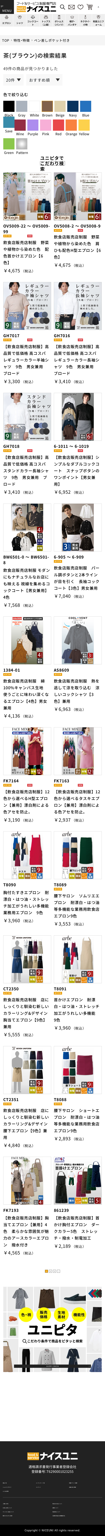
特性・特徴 (22, 40)
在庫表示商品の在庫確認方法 (74, 1514)
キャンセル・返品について (22, 1507)
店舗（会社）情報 (81, 1470)
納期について (62, 1501)
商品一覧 (9, 1463)
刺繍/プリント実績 (83, 1463)
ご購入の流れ (13, 1494)
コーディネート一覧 (51, 1463)
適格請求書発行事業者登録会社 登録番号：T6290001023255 (52, 1448)
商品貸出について (66, 1507)
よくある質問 (13, 1478)
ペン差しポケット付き (52, 40)
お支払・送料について (19, 1501)
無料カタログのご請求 (20, 1514)
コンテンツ (44, 1470)
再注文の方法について (69, 1494)
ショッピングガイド (18, 1470)
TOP (5, 40)
